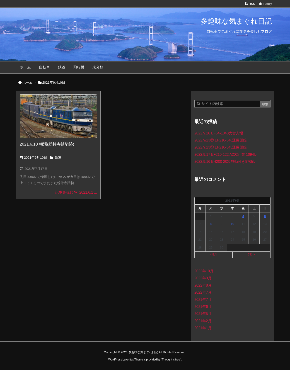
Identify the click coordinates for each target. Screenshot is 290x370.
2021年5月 (203, 314)
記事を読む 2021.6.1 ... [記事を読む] (76, 192)
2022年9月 (203, 278)
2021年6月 (203, 307)
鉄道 (58, 157)
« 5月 (213, 254)
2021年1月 (203, 328)
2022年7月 (203, 292)
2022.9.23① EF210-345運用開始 (220, 147)
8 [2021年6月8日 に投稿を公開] (211, 224)
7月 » (251, 254)
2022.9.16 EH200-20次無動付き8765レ (225, 161)
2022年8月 (203, 285)
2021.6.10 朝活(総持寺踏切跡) (47, 144)
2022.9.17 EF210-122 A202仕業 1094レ (226, 154)
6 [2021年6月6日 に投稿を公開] (265, 216)
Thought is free (171, 359)
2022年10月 (203, 271)
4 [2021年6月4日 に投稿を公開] (243, 216)
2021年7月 (203, 300)
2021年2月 (203, 321)
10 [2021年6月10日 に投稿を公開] (232, 224)
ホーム (27, 82)
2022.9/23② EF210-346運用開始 (220, 140)
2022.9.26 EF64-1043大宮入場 (218, 133)
